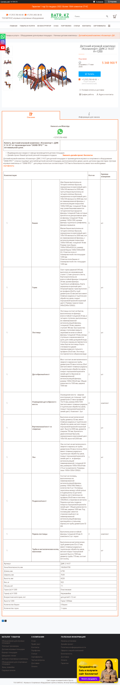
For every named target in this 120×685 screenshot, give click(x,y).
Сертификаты (99, 26)
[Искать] (107, 16)
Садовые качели (8, 670)
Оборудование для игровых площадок (36, 35)
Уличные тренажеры (10, 646)
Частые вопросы (38, 660)
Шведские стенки (9, 656)
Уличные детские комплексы (65, 35)
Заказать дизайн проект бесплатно (78, 155)
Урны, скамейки (8, 667)
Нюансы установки (68, 641)
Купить (91, 74)
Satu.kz (70, 680)
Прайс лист (35, 644)
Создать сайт (5, 2)
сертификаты (8, 166)
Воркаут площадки (9, 652)
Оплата (34, 666)
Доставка (35, 663)
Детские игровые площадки (13, 649)
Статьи (77, 26)
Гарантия (64, 663)
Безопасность (66, 654)
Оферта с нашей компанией (72, 650)
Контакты (86, 26)
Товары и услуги (27, 26)
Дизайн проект (67, 644)
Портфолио (66, 26)
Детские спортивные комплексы (15, 659)
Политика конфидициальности (73, 647)
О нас (56, 26)
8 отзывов (99, 2)
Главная (13, 26)
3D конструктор (44, 26)
